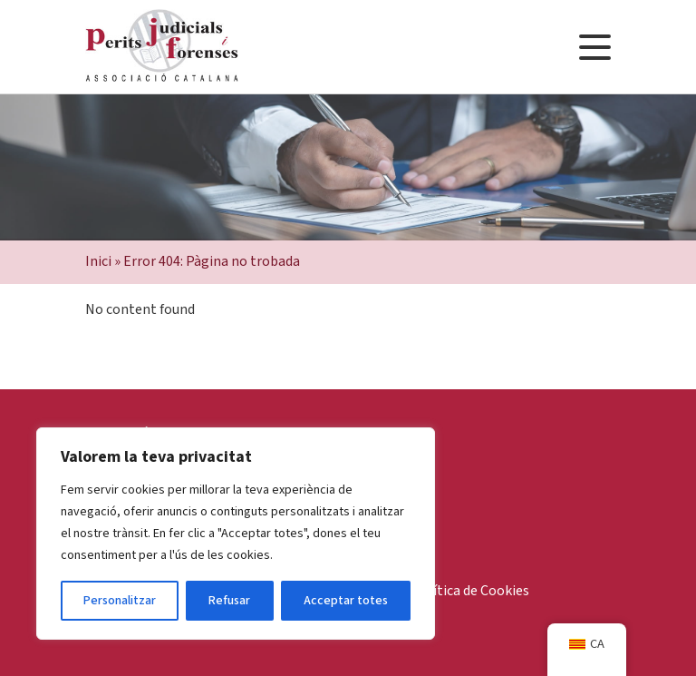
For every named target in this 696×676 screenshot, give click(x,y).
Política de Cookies (470, 591)
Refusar (229, 601)
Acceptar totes (346, 601)
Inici (98, 261)
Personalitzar (119, 601)
